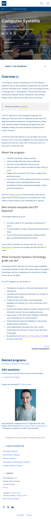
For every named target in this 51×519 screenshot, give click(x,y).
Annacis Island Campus (13, 465)
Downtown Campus (11, 455)
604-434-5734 (16, 493)
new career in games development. (34, 426)
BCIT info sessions (24, 384)
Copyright (20, 515)
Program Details (14, 195)
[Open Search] (41, 3)
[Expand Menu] (45, 66)
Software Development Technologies (16, 364)
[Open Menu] (48, 3)
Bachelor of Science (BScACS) (33, 336)
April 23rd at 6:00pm (12, 377)
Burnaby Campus (10, 451)
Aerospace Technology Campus (16, 462)
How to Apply (9, 42)
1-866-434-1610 (21, 496)
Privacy (29, 515)
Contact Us (8, 51)
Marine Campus (9, 458)
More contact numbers (11, 499)
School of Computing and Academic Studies (18, 29)
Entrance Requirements (40, 349)
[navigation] (5, 3)
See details (23, 106)
